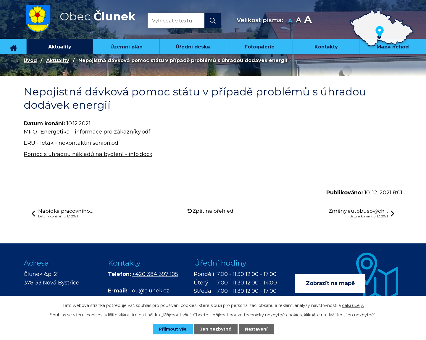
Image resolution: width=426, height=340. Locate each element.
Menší (290, 21)
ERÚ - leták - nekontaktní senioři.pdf (72, 143)
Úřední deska (193, 47)
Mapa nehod (393, 47)
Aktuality (59, 47)
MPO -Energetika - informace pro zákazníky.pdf (87, 131)
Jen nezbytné (215, 329)
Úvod (13, 46)
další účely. (353, 305)
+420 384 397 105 (155, 274)
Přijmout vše (173, 329)
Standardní (298, 21)
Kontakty (326, 47)
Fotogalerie (260, 47)
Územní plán (126, 47)
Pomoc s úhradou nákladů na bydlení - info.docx (88, 154)
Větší (308, 21)
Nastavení (256, 329)
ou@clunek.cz (150, 290)
